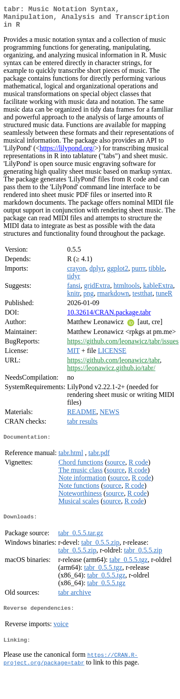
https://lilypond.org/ (67, 153)
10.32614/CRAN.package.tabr (109, 317)
